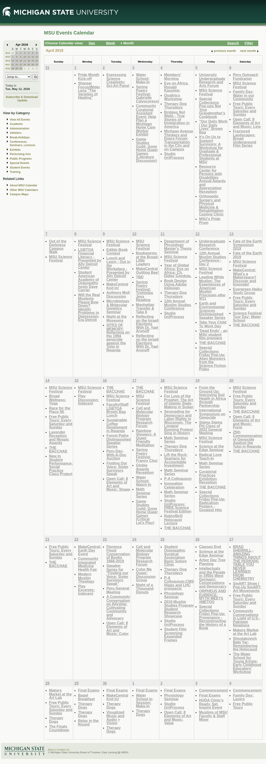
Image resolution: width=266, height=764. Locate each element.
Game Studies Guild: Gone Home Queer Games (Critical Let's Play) (147, 512)
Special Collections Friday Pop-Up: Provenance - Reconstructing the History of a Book (212, 617)
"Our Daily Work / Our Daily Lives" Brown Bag (213, 126)
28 (12, 68)
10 (24, 56)
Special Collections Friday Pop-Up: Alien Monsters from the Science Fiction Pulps (212, 358)
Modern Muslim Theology (86, 577)
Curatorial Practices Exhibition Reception (208, 477)
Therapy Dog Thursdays (175, 106)
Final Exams (88, 690)
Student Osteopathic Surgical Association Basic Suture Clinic (175, 556)
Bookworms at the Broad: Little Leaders (147, 258)
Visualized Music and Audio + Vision (115, 717)
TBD (139, 277)
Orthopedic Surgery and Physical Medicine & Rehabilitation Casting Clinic (211, 205)
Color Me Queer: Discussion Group (145, 574)
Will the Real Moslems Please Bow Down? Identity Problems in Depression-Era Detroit (89, 307)
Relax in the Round (88, 723)
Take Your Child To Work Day (212, 324)
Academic (16, 124)
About (51, 749)
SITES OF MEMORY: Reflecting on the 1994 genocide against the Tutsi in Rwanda (118, 337)
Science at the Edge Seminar (211, 448)
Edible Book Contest (117, 252)
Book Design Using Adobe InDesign (175, 284)
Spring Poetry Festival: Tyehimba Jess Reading (144, 291)
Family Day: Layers (243, 697)
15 (16, 60)
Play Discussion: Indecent (88, 399)
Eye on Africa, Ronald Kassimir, (176, 86)
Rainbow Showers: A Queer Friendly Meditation (146, 438)
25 (29, 64)
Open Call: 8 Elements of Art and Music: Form (246, 421)
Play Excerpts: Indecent (86, 589)
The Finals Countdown (59, 728)
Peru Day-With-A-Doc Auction (116, 454)
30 (20, 68)
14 (12, 60)
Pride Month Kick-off (88, 77)
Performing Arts (20, 154)
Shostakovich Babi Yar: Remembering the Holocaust (245, 643)
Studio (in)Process (174, 156)
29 (16, 68)
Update (22, 100)
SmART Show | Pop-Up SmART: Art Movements (247, 587)
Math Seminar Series (143, 492)
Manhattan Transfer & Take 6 (145, 308)
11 (29, 56)
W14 (7, 53)
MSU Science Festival (210, 92)
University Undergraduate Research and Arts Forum (212, 80)
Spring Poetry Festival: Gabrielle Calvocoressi (147, 94)
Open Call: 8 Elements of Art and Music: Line (247, 123)
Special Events (19, 163)
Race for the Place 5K (59, 410)
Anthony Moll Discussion (118, 294)
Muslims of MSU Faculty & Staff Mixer (213, 716)
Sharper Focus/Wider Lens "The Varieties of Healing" (89, 90)
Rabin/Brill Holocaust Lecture (173, 519)
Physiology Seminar (174, 595)
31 (12, 53)
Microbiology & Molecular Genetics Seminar (117, 306)
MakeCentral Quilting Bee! (147, 270)
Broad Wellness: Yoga (57, 399)
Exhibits (15, 149)
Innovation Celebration (174, 485)
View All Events (20, 119)
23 (20, 64)
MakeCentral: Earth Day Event (89, 550)
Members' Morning (172, 77)
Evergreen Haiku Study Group (247, 291)
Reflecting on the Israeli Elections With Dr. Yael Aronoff (147, 323)
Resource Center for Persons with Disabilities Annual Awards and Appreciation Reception (212, 179)
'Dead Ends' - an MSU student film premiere (213, 334)
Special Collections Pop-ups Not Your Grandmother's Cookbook (212, 108)
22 (16, 64)
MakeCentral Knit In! (117, 286)
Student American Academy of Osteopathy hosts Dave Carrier (88, 281)
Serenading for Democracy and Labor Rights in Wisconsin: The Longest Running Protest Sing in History (178, 422)
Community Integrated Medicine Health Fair (88, 564)
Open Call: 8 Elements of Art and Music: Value (177, 717)
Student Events (20, 167)
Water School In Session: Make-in (144, 700)
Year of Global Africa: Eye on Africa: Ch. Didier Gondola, (177, 270)
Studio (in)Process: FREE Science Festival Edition (177, 505)
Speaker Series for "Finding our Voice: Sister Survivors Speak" (117, 575)
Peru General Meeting (117, 590)
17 (24, 60)
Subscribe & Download (22, 97)
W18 (7, 68)
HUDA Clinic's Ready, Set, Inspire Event (211, 703)
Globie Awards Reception (145, 468)
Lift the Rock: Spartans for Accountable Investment (176, 460)
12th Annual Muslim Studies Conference (177, 304)
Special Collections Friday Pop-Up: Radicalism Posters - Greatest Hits (212, 501)
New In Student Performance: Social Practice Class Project (61, 465)
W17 (7, 64)
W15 (7, 56)
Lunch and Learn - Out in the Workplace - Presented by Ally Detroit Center (118, 269)
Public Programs (21, 158)
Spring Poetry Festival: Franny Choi (146, 455)
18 (29, 60)
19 (32, 60)
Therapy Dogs (56, 720)
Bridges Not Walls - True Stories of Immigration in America (176, 119)
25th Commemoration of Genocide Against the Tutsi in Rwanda (247, 439)
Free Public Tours (243, 706)
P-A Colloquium (178, 479)
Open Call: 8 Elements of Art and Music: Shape (118, 484)
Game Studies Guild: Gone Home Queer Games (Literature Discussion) (147, 150)
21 (12, 64)
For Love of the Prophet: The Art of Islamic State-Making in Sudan (178, 401)
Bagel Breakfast (86, 697)
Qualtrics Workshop (173, 97)
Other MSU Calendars (24, 190)
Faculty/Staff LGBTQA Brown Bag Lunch (117, 409)
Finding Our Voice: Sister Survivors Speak (117, 468)
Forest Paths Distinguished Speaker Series (118, 440)
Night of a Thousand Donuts (144, 588)
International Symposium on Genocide (212, 413)
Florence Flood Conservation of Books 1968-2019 (118, 554)
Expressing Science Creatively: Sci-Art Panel (117, 80)
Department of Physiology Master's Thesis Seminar (178, 246)
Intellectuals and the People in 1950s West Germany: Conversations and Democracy (212, 577)
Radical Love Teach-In (210, 457)
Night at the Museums (116, 318)
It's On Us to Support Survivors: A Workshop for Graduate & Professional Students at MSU (211, 149)
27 (37, 64)
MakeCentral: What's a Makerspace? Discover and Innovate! (244, 277)
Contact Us (63, 749)
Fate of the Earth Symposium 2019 (247, 244)
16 (20, 60)
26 (32, 64)
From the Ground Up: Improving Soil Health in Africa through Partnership (212, 396)
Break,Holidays (20, 137)
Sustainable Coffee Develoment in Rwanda (116, 425)
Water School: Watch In (143, 481)
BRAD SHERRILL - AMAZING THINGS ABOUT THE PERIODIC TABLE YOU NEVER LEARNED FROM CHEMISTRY (247, 563)
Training (15, 172)
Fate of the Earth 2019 (247, 255)
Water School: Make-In (143, 78)
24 (24, 64)
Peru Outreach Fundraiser (245, 77)
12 (32, 56)
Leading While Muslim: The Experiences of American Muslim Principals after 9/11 (212, 287)
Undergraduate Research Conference (212, 244)
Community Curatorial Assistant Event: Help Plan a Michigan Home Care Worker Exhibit (146, 120)
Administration (19, 128)
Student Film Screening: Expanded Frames (175, 634)
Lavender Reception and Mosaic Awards (59, 437)
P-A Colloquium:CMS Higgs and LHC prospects (179, 583)
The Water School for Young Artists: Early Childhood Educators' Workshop (247, 663)
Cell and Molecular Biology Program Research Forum (144, 417)
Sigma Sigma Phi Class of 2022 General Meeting (210, 427)
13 (37, 56)
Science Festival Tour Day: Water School (247, 316)
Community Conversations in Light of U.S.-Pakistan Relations (246, 618)
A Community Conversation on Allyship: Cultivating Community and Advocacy (118, 607)
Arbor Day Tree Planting (212, 562)
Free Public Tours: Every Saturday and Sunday (244, 109)
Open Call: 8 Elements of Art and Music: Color (117, 628)
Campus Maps (19, 194)
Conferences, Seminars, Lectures (22, 143)
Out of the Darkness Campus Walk (57, 246)
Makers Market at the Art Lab (245, 632)
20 (37, 60)
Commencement (213, 690)
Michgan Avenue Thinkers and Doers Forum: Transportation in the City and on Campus (178, 140)
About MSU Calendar (23, 185)
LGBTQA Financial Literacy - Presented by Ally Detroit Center (89, 259)
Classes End (210, 547)
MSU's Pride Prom (209, 221)
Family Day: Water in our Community (243, 95)
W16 (7, 60)
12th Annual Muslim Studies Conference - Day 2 (212, 258)
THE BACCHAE (212, 343)
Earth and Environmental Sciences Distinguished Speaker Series (212, 310)
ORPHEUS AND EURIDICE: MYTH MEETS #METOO (212, 596)
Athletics (15, 132)
